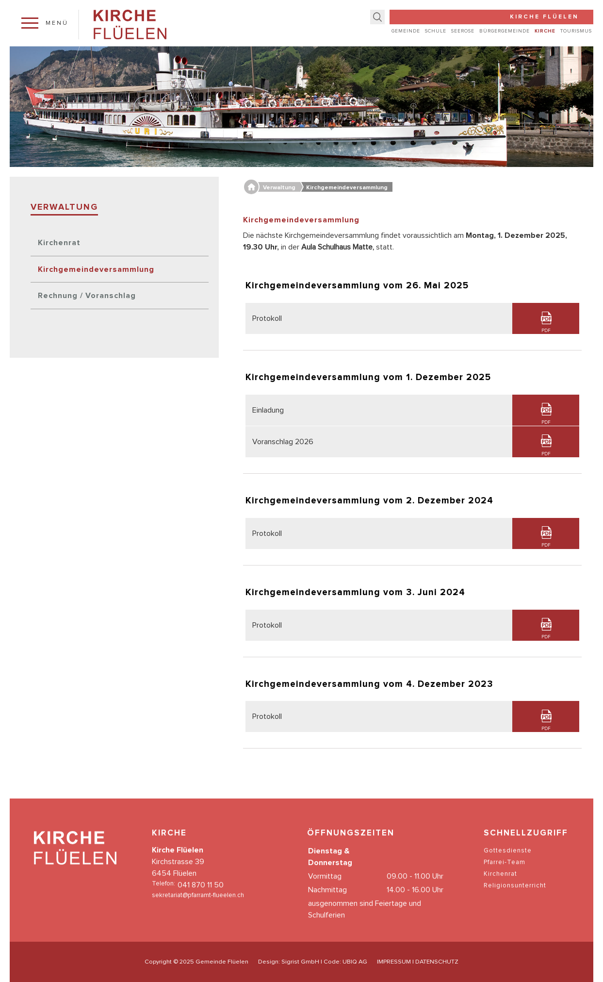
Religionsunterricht (515, 895)
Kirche (545, 31)
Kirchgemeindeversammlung (96, 269)
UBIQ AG (354, 962)
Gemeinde (405, 31)
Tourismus (576, 31)
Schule (435, 31)
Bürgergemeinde (504, 31)
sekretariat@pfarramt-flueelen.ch (198, 905)
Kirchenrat (59, 243)
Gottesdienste (508, 860)
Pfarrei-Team (504, 872)
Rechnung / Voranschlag (87, 296)
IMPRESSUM (394, 962)
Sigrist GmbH (300, 962)
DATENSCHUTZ (436, 962)
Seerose (462, 31)
